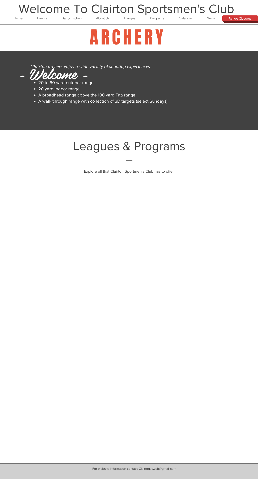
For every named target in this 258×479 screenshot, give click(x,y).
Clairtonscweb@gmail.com (157, 468)
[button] (42, 18)
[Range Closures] (240, 18)
